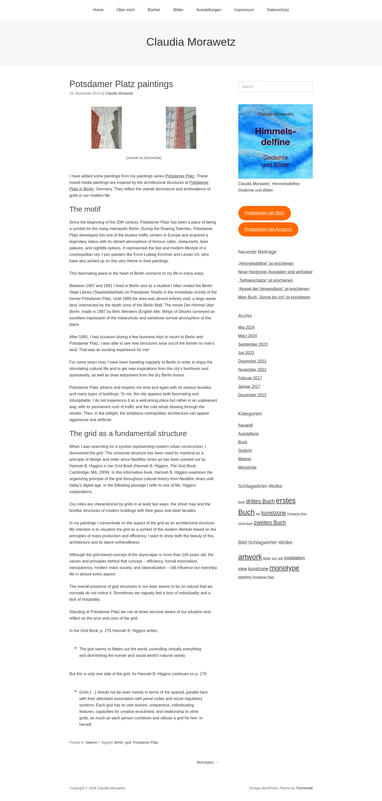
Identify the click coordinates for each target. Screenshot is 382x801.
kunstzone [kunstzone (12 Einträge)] (258, 568)
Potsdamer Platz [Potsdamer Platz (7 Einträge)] (263, 577)
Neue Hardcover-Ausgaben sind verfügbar (275, 272)
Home (98, 10)
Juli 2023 (246, 353)
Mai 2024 (246, 327)
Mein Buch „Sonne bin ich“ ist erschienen (274, 297)
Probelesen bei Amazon (268, 229)
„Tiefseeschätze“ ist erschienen (265, 280)
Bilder (178, 10)
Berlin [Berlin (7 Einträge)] (267, 558)
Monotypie (247, 467)
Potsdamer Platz (179, 176)
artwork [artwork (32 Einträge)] (250, 557)
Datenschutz (278, 10)
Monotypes (207, 762)
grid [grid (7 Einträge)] (280, 558)
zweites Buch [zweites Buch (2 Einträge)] (270, 522)
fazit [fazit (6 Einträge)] (274, 558)
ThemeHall (304, 788)
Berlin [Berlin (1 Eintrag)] (241, 502)
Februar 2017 (250, 378)
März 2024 (247, 336)
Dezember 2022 (252, 361)
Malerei (91, 742)
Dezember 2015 (252, 395)
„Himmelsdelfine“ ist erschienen (266, 263)
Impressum (244, 10)
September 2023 (253, 344)
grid (128, 742)
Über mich (125, 10)
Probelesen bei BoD (264, 212)
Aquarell (245, 425)
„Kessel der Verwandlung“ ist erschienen (273, 289)
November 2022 (252, 369)
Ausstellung (248, 434)
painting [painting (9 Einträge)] (244, 577)
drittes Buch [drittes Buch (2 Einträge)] (260, 501)
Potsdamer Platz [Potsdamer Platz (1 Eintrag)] (297, 513)
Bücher (154, 10)
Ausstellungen (208, 10)
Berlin (118, 742)
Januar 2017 (249, 386)
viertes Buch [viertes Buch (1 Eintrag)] (245, 523)
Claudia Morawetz (191, 41)
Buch (242, 442)
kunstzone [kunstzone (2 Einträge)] (273, 513)
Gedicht (245, 450)
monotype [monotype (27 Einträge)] (284, 568)
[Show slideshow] (143, 158)
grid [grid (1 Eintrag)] (258, 513)
